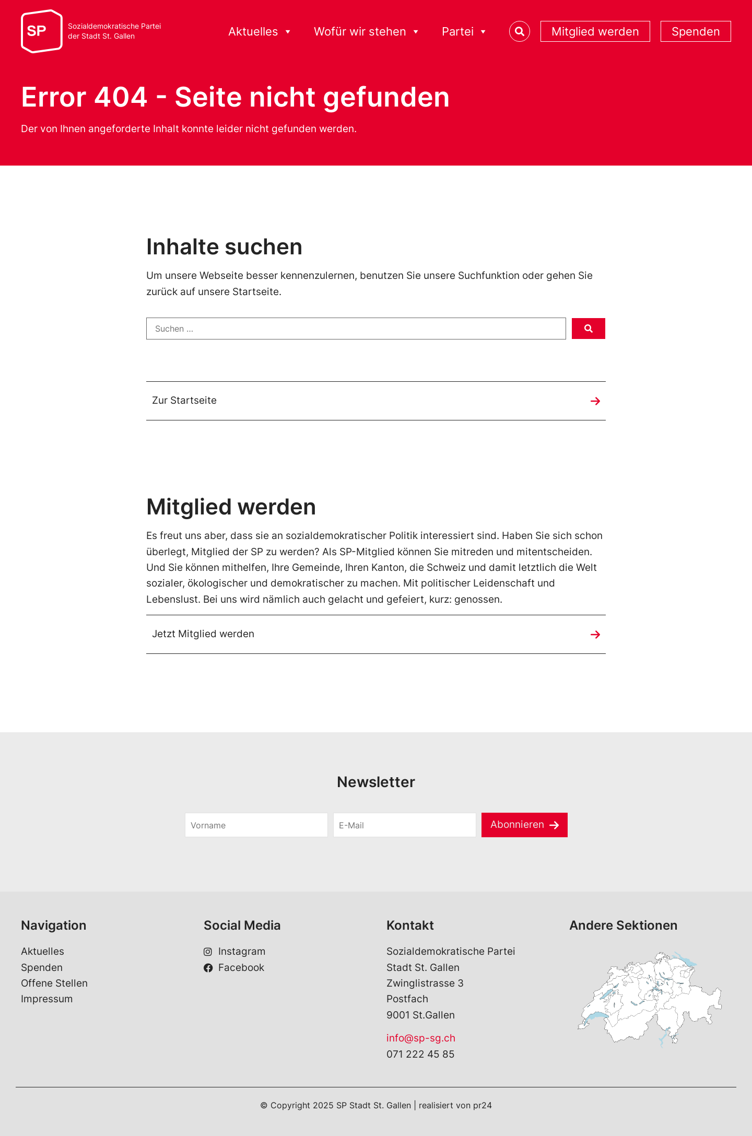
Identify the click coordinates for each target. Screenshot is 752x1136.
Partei (465, 32)
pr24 (482, 1105)
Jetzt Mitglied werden (203, 634)
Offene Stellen (54, 983)
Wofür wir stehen (367, 32)
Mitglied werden (595, 31)
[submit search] (588, 328)
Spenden (696, 31)
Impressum (47, 999)
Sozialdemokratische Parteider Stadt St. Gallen (114, 31)
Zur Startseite (184, 400)
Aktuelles (260, 32)
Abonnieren (517, 824)
